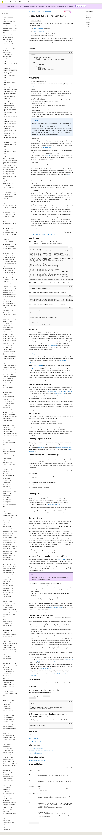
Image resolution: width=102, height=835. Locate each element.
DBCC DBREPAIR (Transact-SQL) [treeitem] (10, 88)
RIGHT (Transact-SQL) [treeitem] (7, 625)
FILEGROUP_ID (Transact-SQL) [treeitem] (9, 333)
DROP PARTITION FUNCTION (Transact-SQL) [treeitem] (8, 235)
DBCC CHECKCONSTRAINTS (55, 607)
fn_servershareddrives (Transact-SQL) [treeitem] (9, 356)
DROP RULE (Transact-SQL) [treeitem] (8, 252)
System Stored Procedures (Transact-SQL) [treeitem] (8, 719)
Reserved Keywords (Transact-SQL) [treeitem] (9, 606)
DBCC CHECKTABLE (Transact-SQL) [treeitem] (10, 76)
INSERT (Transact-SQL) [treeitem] (7, 446)
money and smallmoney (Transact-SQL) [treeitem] (9, 502)
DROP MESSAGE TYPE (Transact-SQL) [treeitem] (9, 232)
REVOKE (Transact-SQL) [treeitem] (7, 624)
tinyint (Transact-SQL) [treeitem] (7, 751)
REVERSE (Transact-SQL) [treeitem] (7, 620)
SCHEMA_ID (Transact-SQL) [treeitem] (8, 642)
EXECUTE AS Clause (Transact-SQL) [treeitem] (10, 316)
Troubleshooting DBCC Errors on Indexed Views (39, 752)
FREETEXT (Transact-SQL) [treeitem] (8, 375)
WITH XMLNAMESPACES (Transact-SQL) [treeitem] (10, 814)
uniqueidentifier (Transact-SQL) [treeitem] (9, 773)
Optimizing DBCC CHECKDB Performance (38, 753)
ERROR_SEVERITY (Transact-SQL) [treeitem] (9, 305)
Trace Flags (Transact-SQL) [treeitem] (8, 754)
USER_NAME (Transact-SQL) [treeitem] (8, 790)
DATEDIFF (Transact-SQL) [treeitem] (8, 40)
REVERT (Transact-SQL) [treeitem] (7, 622)
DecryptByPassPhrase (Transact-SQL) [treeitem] (9, 177)
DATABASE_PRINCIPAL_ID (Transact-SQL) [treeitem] (10, 31)
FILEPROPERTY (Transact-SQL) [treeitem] (9, 340)
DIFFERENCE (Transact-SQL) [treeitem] (8, 188)
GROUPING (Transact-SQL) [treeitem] (8, 409)
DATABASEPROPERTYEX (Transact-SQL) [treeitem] (9, 28)
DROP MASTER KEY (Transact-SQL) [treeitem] (10, 229)
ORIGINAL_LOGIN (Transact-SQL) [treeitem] (9, 563)
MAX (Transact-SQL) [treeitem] (7, 494)
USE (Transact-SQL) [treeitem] (6, 784)
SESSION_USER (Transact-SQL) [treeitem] (9, 658)
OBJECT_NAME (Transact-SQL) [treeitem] (9, 532)
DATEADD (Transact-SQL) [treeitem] (8, 38)
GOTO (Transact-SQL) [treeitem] (7, 404)
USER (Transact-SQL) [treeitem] (7, 786)
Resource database (38, 365)
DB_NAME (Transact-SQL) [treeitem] (8, 51)
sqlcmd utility (48, 155)
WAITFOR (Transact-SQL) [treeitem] (8, 804)
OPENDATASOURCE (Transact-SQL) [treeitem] (10, 548)
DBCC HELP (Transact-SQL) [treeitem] (9, 104)
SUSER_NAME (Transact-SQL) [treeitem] (8, 712)
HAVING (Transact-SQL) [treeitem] (7, 417)
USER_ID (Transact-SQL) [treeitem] (7, 788)
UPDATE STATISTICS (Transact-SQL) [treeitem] (10, 779)
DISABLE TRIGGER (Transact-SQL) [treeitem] (9, 189)
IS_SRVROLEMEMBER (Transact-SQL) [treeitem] (9, 456)
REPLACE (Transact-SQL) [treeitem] (7, 602)
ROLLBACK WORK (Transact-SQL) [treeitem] (9, 631)
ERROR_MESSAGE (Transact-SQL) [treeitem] (9, 300)
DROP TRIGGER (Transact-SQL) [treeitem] (9, 269)
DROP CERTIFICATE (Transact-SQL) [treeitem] (9, 202)
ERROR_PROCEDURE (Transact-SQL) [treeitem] (10, 304)
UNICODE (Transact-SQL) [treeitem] (8, 769)
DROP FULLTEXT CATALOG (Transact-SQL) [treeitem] (8, 217)
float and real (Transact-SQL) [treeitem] (8, 342)
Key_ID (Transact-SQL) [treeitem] (7, 468)
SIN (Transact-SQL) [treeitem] (6, 675)
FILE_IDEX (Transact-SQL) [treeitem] (8, 329)
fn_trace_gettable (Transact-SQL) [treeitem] (9, 366)
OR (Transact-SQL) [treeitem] (6, 559)
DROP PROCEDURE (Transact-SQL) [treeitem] (10, 241)
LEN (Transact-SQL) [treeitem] (6, 479)
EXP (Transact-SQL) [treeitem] (6, 322)
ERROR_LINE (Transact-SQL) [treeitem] (8, 298)
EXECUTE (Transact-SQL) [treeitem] (7, 318)
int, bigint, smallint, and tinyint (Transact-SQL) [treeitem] (9, 449)
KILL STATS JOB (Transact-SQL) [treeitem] (9, 475)
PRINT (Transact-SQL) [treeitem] (7, 580)
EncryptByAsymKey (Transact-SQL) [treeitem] (9, 285)
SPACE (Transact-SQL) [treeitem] (7, 686)
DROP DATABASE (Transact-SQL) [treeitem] (9, 207)
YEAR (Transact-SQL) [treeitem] (7, 826)
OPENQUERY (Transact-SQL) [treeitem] (8, 550)
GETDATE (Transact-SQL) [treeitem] (7, 398)
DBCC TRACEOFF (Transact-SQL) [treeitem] (10, 137)
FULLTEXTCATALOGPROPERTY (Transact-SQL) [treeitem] (8, 381)
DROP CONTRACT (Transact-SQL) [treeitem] (9, 204)
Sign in (99, 1)
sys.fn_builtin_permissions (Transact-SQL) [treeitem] (10, 726)
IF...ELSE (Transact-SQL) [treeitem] (7, 433)
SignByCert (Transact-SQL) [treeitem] (8, 673)
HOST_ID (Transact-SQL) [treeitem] (7, 420)
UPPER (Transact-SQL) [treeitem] (7, 782)
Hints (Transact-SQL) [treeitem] (7, 419)
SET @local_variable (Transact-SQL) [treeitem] (10, 662)
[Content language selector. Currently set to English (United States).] (7, 833)
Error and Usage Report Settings (54, 504)
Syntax (87, 14)
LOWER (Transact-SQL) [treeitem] (7, 490)
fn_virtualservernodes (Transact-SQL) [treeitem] (10, 369)
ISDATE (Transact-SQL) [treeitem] (7, 459)
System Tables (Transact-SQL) (35, 741)
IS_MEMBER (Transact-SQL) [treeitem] (8, 453)
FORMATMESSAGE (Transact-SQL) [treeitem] (9, 373)
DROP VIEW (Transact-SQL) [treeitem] (8, 274)
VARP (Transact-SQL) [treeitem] (7, 797)
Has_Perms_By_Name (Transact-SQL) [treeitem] (10, 413)
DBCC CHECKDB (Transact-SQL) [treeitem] (10, 67)
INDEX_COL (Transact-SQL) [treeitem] (8, 444)
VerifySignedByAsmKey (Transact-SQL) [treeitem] (9, 802)
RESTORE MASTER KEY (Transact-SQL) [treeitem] (9, 612)
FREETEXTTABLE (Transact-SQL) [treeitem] (9, 377)
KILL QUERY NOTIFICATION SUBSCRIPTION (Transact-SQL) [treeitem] (9, 473)
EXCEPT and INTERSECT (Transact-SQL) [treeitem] (9, 312)
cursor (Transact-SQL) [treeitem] (7, 20)
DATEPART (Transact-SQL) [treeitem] (8, 43)
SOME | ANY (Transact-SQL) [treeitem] (8, 683)
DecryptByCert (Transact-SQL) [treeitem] (9, 166)
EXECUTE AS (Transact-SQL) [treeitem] (8, 315)
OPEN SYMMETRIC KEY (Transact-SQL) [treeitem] (9, 546)
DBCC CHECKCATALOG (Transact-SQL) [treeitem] (10, 61)
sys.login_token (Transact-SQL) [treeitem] (9, 732)
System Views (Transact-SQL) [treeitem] (8, 723)
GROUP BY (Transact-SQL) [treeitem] (8, 407)
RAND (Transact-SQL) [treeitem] (7, 591)
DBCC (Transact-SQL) (47, 11)
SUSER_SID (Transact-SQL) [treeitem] (8, 714)
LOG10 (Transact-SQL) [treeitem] (7, 487)
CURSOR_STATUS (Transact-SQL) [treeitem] (9, 22)
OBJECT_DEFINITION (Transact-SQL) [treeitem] (10, 528)
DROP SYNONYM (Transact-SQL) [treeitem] (9, 265)
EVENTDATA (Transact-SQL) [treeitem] (8, 309)
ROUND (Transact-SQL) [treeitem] (7, 633)
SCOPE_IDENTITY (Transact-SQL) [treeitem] (9, 646)
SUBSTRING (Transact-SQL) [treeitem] (8, 707)
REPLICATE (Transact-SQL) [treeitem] (8, 604)
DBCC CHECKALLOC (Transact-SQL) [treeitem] (10, 57)
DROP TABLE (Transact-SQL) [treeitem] (8, 267)
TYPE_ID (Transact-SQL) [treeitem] (7, 764)
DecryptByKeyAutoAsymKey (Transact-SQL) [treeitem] (8, 170)
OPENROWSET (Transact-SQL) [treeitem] (9, 552)
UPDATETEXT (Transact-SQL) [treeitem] (8, 780)
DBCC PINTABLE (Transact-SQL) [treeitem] (10, 118)
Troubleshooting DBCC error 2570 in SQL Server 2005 (43, 234)
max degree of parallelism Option (63, 447)
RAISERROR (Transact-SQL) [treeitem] (8, 589)
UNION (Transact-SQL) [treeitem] (7, 771)
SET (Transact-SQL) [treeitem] (6, 664)
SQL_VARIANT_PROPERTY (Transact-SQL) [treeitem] (10, 691)
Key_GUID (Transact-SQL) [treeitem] (8, 466)
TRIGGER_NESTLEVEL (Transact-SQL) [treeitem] (10, 760)
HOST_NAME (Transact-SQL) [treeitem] (8, 422)
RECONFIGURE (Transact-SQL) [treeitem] (9, 600)
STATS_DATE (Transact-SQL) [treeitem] (8, 697)
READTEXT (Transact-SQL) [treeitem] (8, 595)
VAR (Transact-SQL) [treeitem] (6, 792)
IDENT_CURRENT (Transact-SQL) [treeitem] (9, 424)
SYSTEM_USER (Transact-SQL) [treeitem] (9, 736)
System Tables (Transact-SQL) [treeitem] (8, 721)
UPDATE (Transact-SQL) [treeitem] (7, 775)
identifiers (33, 86)
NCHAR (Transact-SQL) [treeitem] (7, 510)
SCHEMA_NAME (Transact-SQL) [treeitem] (9, 644)
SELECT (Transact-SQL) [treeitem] (7, 653)
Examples (88, 22)
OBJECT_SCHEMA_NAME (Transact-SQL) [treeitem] (10, 535)
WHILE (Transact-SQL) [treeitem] (7, 808)
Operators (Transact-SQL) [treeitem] (8, 556)
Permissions (88, 21)
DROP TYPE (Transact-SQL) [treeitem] (8, 271)
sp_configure (41, 447)
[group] (51, 264)
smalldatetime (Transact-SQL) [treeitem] (8, 677)
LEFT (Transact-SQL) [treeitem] (7, 477)
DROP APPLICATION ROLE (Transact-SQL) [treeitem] (8, 194)
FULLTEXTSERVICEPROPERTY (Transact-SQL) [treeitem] (8, 385)
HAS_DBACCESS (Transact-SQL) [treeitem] (9, 411)
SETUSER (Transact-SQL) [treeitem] (7, 666)
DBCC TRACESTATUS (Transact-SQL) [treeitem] (10, 142)
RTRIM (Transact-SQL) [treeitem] (7, 638)
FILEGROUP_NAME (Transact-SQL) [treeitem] (9, 335)
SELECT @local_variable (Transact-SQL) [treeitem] (9, 650)
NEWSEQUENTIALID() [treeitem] (7, 516)
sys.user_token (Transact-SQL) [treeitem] (9, 734)
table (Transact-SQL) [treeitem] (7, 738)
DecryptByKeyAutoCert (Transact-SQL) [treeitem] (9, 174)
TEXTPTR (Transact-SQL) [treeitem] (7, 745)
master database (32, 368)
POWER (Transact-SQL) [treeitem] (7, 576)
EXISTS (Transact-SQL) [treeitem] (7, 320)
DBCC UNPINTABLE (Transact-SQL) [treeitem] (10, 145)
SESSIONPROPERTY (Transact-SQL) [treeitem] (10, 660)
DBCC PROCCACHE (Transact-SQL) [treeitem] (10, 121)
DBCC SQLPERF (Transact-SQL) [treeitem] (10, 136)
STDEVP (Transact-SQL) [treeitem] (7, 701)
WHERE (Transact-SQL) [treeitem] (7, 806)
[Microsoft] (2, 2)
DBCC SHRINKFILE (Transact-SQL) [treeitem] (10, 134)
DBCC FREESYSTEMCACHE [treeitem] (9, 102)
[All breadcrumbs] (30, 12)
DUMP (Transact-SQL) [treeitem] (7, 280)
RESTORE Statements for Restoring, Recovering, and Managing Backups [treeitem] (10, 608)
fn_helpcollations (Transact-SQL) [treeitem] (9, 348)
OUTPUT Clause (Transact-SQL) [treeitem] (9, 565)
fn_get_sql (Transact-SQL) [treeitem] (8, 346)
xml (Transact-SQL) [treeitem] (6, 821)
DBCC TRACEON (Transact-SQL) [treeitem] (10, 139)
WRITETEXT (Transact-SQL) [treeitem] (8, 817)
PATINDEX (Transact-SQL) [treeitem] (8, 571)
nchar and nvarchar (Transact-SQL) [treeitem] (10, 512)
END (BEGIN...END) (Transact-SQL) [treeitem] (9, 293)
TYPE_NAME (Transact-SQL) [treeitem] (8, 765)
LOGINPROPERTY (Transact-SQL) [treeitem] (9, 488)
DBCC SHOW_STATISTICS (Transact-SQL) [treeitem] (9, 124)
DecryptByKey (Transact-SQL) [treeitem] (8, 168)
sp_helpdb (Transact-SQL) (34, 740)
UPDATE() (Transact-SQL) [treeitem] (8, 777)
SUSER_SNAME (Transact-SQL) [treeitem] (9, 716)
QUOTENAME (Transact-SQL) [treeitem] (8, 585)
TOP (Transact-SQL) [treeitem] (6, 752)
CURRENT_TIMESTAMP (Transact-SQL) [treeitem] (9, 15)
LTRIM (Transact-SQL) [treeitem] (7, 492)
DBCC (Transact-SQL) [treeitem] (8, 55)
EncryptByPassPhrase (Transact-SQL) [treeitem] (10, 291)
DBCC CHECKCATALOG (39, 31)
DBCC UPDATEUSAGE (52, 345)
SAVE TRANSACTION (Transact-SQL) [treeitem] (10, 640)
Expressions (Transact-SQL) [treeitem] (8, 324)
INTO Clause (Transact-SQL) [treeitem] (8, 452)
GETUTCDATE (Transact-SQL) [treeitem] (8, 400)
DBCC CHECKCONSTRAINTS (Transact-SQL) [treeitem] (9, 64)
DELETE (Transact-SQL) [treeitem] (7, 182)
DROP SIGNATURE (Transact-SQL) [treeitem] (9, 258)
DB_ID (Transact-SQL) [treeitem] (7, 49)
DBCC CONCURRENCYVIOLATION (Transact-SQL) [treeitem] (10, 83)
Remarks (88, 19)
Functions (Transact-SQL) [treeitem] (8, 387)
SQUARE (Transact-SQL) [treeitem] (7, 695)
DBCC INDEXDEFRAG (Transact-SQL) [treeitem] (10, 107)
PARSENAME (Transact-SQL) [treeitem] (8, 569)
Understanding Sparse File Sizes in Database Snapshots (59, 391)
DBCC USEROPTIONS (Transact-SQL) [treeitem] (10, 152)
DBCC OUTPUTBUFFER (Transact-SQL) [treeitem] (10, 115)
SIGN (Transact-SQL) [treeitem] (7, 670)
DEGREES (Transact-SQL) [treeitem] (7, 180)
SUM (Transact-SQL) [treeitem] (7, 708)
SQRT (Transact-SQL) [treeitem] (7, 694)
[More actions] (72, 12)
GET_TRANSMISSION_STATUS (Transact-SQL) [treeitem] (9, 394)
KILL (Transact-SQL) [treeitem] (6, 470)
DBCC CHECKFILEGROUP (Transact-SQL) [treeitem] (9, 69)
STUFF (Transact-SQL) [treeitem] (7, 705)
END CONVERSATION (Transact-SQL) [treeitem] (9, 295)
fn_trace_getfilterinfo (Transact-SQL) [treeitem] (10, 362)
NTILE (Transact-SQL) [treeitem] (7, 523)
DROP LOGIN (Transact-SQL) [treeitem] (8, 227)
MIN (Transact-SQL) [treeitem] (7, 496)
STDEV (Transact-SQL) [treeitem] (7, 699)
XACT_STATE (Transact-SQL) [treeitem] (8, 819)
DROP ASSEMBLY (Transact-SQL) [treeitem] (9, 197)
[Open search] (96, 2)
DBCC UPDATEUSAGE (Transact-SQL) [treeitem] (10, 149)
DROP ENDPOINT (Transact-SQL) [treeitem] (9, 211)
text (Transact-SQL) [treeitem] (6, 743)
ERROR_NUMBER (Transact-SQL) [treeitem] (9, 302)
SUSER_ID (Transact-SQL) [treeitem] (8, 710)
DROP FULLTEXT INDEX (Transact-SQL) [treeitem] (9, 221)
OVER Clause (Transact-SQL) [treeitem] (8, 567)
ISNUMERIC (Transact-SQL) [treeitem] (8, 464)
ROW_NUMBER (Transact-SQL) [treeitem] (9, 636)
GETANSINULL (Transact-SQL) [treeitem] (9, 396)
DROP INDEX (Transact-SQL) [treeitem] (8, 225)
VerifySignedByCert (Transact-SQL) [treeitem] (9, 799)
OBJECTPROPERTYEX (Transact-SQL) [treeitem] (10, 539)
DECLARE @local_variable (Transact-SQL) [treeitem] (10, 160)
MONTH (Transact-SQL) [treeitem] (7, 505)
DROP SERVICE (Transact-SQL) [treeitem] (9, 256)
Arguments (88, 15)
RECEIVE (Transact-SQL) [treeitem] (7, 598)
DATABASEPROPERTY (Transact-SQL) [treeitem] (10, 25)
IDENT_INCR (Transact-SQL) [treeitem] (8, 426)
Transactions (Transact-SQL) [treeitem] (8, 756)
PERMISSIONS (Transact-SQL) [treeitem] (9, 572)
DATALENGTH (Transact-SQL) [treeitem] (8, 36)
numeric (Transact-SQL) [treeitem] (7, 526)
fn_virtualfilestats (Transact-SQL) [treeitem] (9, 367)
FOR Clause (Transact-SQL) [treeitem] (8, 371)
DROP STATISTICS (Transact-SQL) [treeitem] (9, 260)
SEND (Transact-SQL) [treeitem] (7, 655)
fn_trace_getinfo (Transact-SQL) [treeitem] (9, 364)
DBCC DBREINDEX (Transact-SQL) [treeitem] (10, 86)
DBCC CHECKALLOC (38, 28)
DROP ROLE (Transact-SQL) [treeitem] (8, 249)
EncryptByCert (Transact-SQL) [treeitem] (9, 287)
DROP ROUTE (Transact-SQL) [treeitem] (8, 250)
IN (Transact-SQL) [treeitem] (6, 437)
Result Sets (88, 17)
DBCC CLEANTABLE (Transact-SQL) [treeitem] (10, 80)
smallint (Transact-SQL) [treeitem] (7, 679)
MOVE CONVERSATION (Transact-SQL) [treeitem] (9, 507)
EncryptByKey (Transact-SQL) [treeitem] (8, 289)
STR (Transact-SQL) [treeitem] (6, 703)
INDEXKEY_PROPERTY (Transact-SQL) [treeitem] (9, 440)
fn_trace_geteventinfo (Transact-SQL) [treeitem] (9, 359)
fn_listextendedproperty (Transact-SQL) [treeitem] (9, 350)
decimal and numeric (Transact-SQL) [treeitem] (10, 157)
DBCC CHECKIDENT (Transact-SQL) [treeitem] (10, 73)
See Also (88, 24)
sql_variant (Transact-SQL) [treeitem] (8, 688)
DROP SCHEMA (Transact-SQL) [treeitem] (9, 254)
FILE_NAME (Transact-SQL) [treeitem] (8, 331)
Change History (89, 26)
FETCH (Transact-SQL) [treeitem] (7, 326)
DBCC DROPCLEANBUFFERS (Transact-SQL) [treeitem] (9, 94)
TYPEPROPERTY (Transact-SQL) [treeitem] (9, 767)
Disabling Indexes (34, 354)
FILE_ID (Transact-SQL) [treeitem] (7, 328)
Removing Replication (46, 668)
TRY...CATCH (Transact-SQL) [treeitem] (8, 758)
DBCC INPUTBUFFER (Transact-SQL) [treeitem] (10, 110)
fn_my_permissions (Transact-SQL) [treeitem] (9, 353)
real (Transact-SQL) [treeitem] (6, 596)
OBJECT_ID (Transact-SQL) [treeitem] (8, 530)
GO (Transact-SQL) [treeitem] (6, 402)
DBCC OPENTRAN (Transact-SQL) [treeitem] (10, 113)
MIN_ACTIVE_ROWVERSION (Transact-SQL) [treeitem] (8, 498)
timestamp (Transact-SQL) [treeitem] (8, 749)
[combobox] (9, 13)
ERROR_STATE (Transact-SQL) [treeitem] (8, 307)
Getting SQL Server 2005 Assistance (37, 760)
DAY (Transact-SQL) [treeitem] (6, 47)
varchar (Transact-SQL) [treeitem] (7, 795)
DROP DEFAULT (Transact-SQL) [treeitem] (9, 209)
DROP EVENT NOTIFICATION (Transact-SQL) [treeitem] (8, 214)
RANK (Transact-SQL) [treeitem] (7, 593)
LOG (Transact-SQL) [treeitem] (7, 485)
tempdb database (47, 147)
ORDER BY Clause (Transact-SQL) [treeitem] (9, 561)
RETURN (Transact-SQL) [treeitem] (7, 618)
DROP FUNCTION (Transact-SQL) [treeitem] (9, 223)
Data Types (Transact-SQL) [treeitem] (8, 34)
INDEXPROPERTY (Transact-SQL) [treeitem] (9, 443)
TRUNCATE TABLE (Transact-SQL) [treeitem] (9, 762)
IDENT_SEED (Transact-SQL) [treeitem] (8, 428)
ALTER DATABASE (61, 559)
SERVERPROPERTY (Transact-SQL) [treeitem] (9, 657)
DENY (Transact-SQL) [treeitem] (7, 186)
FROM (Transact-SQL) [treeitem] (7, 379)
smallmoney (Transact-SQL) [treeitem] (8, 681)
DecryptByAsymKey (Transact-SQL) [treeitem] (10, 164)
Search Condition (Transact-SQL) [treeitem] (9, 648)
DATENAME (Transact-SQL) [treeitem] (8, 42)
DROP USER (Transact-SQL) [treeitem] (8, 272)
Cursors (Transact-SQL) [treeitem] (7, 23)
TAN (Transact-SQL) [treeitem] (6, 739)
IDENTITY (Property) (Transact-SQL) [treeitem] (10, 432)
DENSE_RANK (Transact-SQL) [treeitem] (8, 184)
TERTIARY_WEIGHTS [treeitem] (7, 741)
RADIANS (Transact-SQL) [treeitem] (8, 587)
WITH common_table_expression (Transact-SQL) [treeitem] (9, 811)
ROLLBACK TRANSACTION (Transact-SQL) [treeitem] (8, 628)
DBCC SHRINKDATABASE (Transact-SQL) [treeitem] (9, 131)
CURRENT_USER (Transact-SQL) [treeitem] (9, 18)
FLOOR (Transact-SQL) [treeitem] (7, 344)
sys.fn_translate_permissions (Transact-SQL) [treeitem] (8, 729)
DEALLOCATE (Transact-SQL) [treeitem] (8, 155)
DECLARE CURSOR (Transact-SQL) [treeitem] (9, 162)
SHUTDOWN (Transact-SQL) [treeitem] (8, 668)
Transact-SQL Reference (36, 11)
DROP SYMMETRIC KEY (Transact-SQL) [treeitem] (9, 262)
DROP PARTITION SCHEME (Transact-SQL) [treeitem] (8, 239)
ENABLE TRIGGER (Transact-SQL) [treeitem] (9, 283)
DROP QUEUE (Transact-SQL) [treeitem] (8, 243)
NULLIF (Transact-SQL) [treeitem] (7, 525)
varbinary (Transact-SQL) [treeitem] (7, 793)
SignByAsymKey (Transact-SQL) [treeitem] (9, 671)
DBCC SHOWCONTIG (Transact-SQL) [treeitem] (10, 128)
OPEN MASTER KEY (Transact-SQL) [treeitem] (10, 543)
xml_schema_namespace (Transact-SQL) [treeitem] (10, 823)
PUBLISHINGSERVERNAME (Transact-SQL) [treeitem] (8, 583)
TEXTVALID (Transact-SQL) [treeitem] (8, 747)
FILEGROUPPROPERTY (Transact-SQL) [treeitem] (9, 338)
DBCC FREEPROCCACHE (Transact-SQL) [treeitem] (8, 97)
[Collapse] (16, 10)
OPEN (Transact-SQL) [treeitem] (7, 541)
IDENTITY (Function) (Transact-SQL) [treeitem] (10, 430)
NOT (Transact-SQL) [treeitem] (7, 517)
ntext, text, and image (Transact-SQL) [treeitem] (9, 520)
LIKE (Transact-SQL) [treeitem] (6, 481)
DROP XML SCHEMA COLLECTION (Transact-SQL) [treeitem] (10, 277)
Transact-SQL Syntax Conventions (37, 45)
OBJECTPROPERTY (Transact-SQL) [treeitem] (9, 537)
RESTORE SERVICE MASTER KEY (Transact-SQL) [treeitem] (9, 615)
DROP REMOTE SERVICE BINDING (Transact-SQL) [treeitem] (9, 246)
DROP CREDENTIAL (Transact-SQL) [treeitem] (10, 206)
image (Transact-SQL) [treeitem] (7, 435)
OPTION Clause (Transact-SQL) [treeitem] (9, 558)
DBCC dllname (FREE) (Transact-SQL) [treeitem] (10, 90)
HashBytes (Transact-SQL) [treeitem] (8, 415)
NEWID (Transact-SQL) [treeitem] (7, 514)
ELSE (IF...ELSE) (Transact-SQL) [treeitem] (9, 282)
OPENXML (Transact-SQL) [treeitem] (8, 554)
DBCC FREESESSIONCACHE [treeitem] (9, 100)
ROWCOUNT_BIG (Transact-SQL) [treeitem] (9, 634)
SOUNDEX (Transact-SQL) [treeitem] (8, 685)
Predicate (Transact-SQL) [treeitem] (7, 578)
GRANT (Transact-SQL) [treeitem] (7, 406)
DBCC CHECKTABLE (38, 30)
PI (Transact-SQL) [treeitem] (6, 574)
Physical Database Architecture (36, 748)
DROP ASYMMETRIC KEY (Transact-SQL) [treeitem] (10, 199)
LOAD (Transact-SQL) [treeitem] (7, 483)
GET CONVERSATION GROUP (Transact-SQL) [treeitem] (8, 390)
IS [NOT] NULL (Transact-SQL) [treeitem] (9, 461)
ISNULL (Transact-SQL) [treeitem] (7, 463)
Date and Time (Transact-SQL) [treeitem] (9, 45)
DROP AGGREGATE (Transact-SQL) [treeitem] (9, 191)
